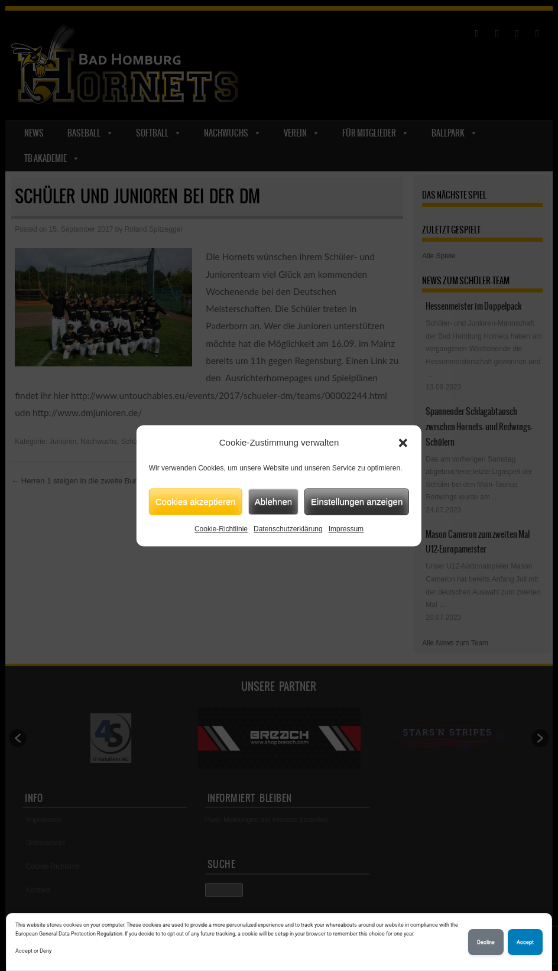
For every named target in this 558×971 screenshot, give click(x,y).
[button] (403, 443)
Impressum (346, 529)
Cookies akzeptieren (195, 501)
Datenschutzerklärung (288, 529)
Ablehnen (273, 501)
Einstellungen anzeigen (357, 501)
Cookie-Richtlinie (221, 529)
